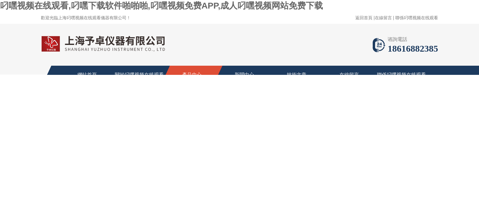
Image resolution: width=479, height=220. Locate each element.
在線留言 (383, 17)
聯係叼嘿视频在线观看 (416, 17)
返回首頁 (363, 17)
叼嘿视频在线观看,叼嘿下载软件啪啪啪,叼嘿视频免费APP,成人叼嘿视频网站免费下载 (161, 5)
